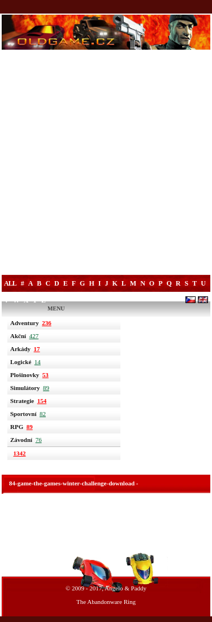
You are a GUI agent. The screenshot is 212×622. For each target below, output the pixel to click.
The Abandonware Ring (106, 601)
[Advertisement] (106, 163)
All (10, 283)
